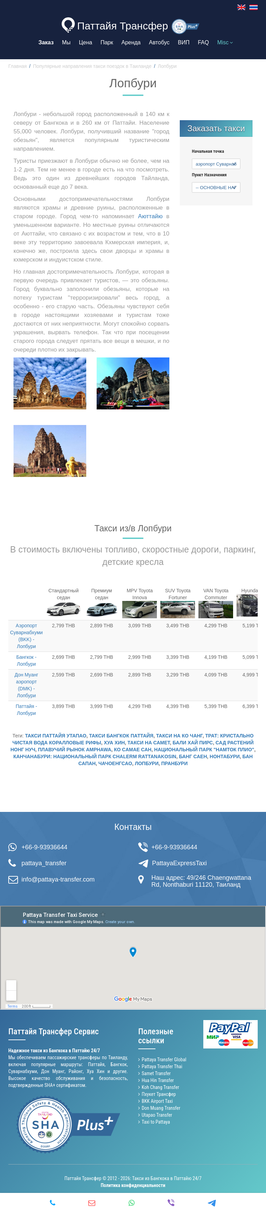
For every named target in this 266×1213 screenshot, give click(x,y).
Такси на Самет (148, 742)
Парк (106, 42)
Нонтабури (225, 756)
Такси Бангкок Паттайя (121, 735)
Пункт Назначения (209, 174)
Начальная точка (208, 151)
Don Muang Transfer (161, 1108)
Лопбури (147, 763)
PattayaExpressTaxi (179, 863)
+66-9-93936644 (44, 847)
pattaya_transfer (43, 863)
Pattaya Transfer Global (164, 1059)
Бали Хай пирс (192, 742)
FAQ (203, 42)
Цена (85, 42)
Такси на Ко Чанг (179, 735)
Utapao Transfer (157, 1115)
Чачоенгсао (115, 763)
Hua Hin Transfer (158, 1080)
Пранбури (174, 763)
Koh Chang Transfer (160, 1087)
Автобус (159, 42)
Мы (66, 42)
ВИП (184, 42)
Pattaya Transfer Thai (162, 1066)
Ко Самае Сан (132, 749)
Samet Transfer (156, 1073)
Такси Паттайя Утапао (55, 735)
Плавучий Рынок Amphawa (75, 749)
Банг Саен (193, 756)
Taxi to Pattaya (156, 1122)
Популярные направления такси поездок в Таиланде (92, 66)
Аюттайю (150, 216)
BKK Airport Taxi (157, 1101)
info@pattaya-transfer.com (58, 879)
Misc (225, 42)
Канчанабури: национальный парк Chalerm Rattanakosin (94, 756)
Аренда (131, 42)
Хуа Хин (114, 742)
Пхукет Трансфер (159, 1094)
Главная (17, 66)
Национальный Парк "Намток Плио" (204, 749)
